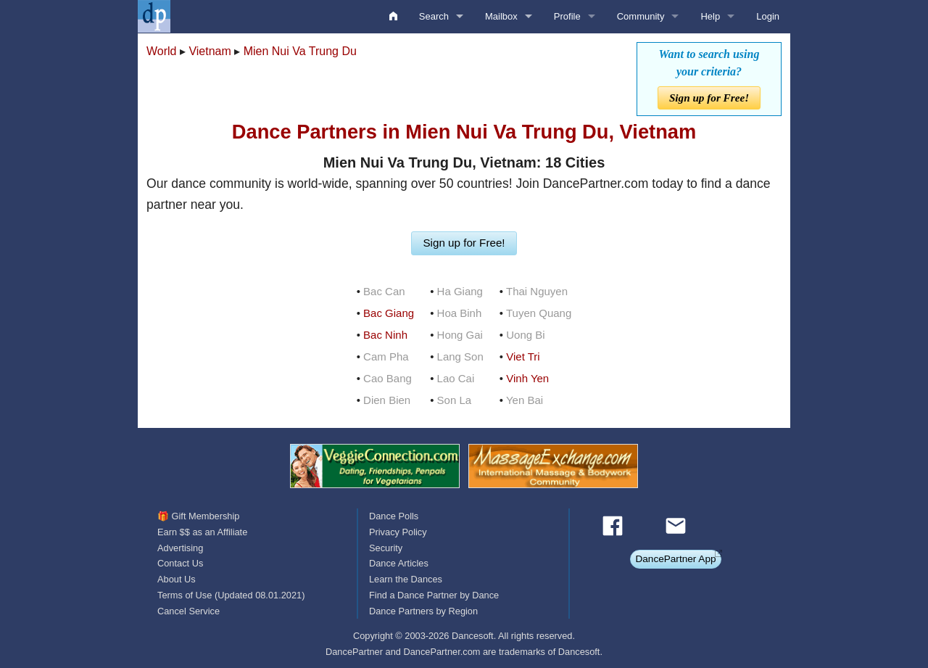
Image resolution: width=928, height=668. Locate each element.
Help (710, 16)
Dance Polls (393, 516)
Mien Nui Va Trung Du (300, 51)
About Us (176, 579)
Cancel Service (188, 611)
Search (434, 16)
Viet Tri (522, 356)
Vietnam (209, 51)
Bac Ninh (385, 335)
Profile (567, 16)
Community (641, 16)
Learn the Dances (405, 579)
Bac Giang (388, 313)
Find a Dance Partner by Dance (434, 595)
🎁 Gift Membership (198, 516)
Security (385, 548)
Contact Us (180, 563)
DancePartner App (675, 558)
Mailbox (501, 16)
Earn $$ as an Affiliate (202, 532)
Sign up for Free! (709, 97)
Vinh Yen (527, 378)
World (161, 51)
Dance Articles (398, 563)
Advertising (180, 548)
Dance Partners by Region (423, 611)
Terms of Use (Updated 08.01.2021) (230, 595)
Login (767, 16)
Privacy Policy (398, 532)
